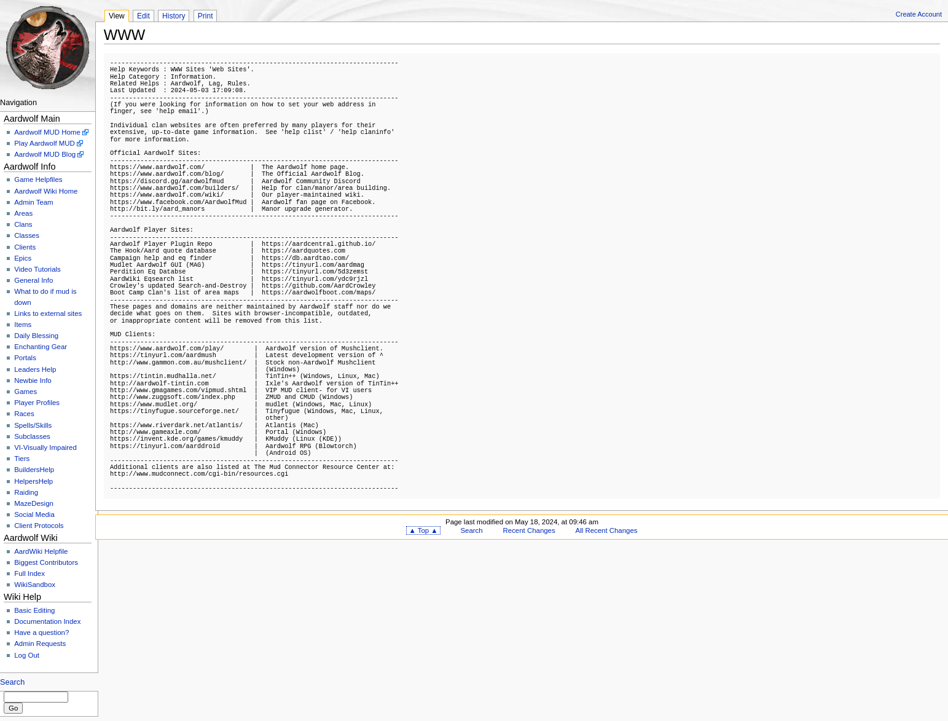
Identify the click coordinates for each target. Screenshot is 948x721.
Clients (25, 247)
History (173, 16)
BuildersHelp (34, 469)
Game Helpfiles (38, 179)
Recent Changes (529, 530)
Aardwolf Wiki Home (45, 191)
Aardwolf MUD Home (47, 132)
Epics (22, 258)
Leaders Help (35, 369)
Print (205, 16)
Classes (26, 235)
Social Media (34, 514)
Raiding (26, 492)
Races (24, 413)
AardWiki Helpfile (41, 551)
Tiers (21, 458)
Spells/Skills (33, 425)
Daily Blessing (36, 335)
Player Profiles (37, 402)
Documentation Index (47, 621)
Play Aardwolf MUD (44, 143)
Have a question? (41, 632)
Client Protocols (38, 525)
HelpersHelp (33, 481)
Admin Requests (40, 643)
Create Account (919, 14)
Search (12, 682)
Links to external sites (48, 313)
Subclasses (32, 436)
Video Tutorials (37, 269)
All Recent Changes (607, 530)
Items (22, 324)
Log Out (26, 655)
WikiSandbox (34, 584)
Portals (25, 357)
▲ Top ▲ (423, 530)
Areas (23, 213)
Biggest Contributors (46, 562)
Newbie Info (32, 380)
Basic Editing (34, 610)
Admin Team (33, 202)
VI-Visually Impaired (45, 447)
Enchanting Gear (40, 346)
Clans (23, 224)
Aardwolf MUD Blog (45, 154)
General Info (33, 280)
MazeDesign (33, 503)
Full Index (29, 573)
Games (25, 391)
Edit (143, 16)
